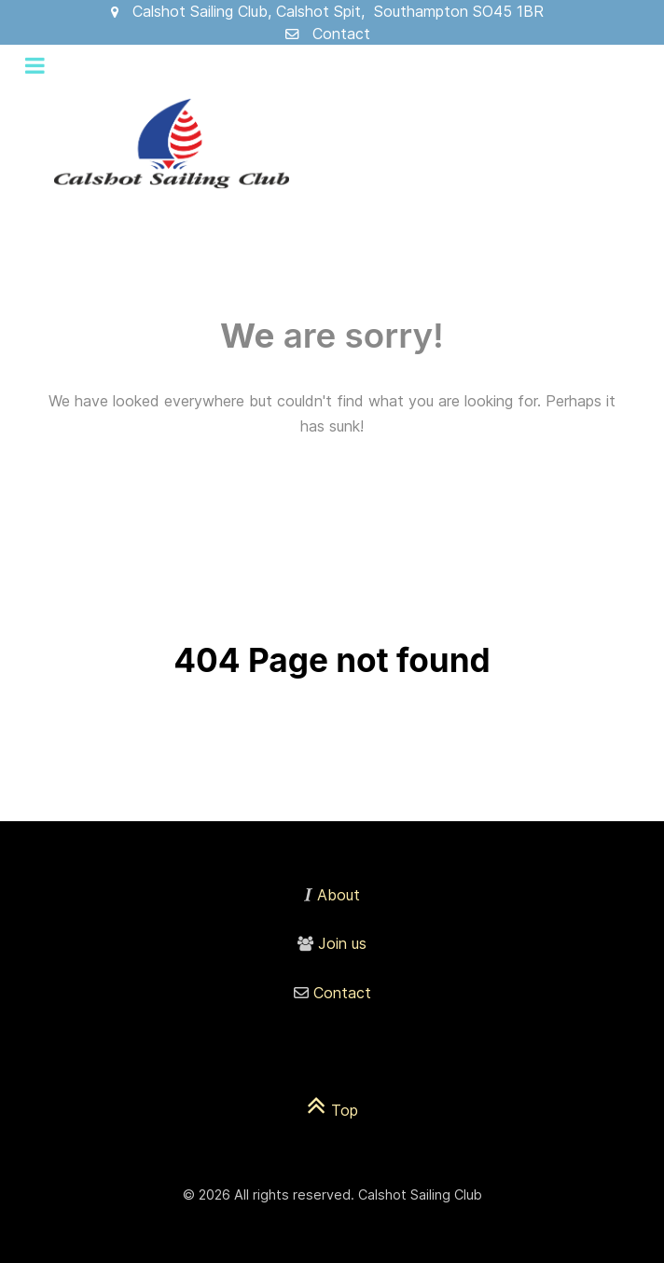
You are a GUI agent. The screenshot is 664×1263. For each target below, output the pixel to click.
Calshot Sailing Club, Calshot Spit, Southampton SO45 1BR (338, 11)
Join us (342, 943)
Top (332, 1110)
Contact (341, 33)
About (338, 894)
